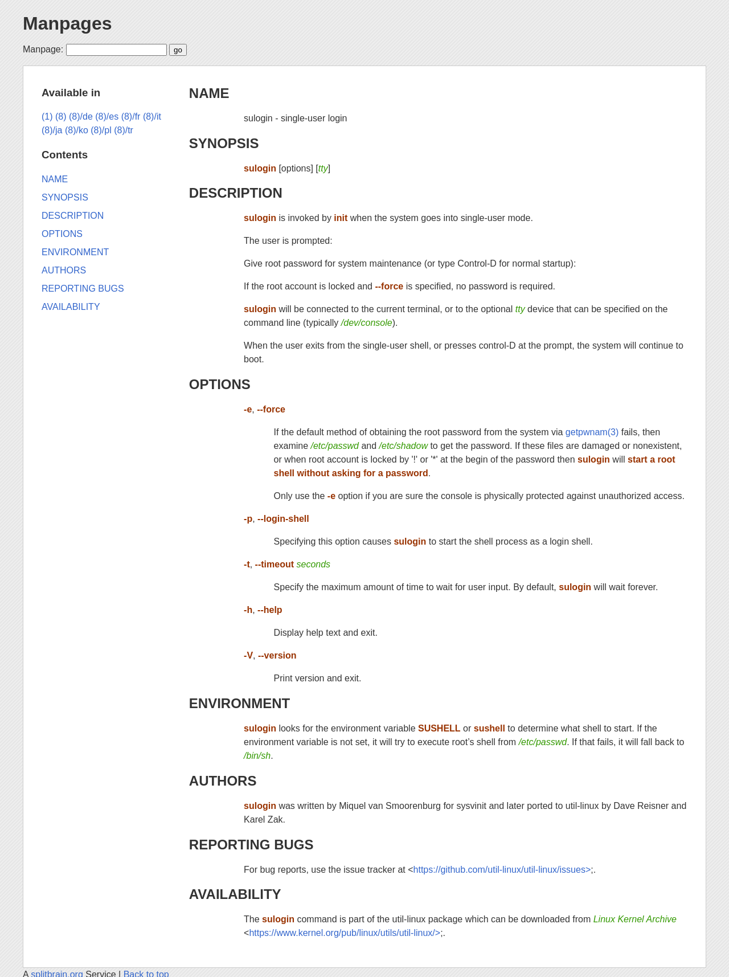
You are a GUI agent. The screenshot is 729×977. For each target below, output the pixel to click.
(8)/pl (101, 130)
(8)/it (152, 116)
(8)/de (81, 116)
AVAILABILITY (235, 894)
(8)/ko (76, 130)
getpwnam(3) (592, 432)
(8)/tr (123, 130)
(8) (61, 116)
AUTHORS (223, 780)
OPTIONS (220, 384)
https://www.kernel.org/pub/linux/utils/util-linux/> (344, 933)
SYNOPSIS (224, 143)
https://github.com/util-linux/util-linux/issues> (502, 869)
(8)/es (106, 116)
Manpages (67, 23)
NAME (209, 93)
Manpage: (43, 49)
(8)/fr (131, 116)
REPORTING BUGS (251, 844)
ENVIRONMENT (239, 703)
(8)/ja (52, 130)
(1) (47, 116)
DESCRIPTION (235, 193)
